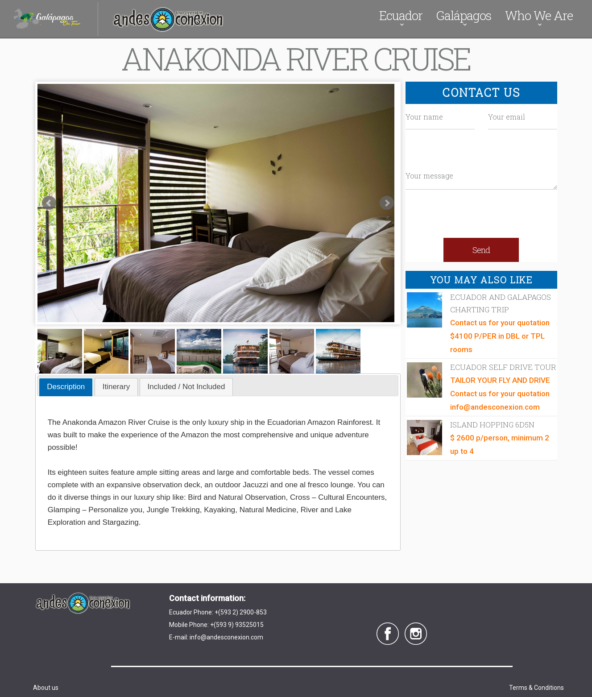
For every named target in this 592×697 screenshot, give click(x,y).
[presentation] (481, 216)
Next (387, 203)
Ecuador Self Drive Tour (503, 367)
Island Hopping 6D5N (492, 424)
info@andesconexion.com (226, 637)
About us (45, 687)
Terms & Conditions (536, 687)
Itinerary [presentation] (116, 386)
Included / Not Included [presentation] (186, 386)
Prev (49, 203)
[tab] (66, 387)
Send (481, 250)
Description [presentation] (66, 386)
